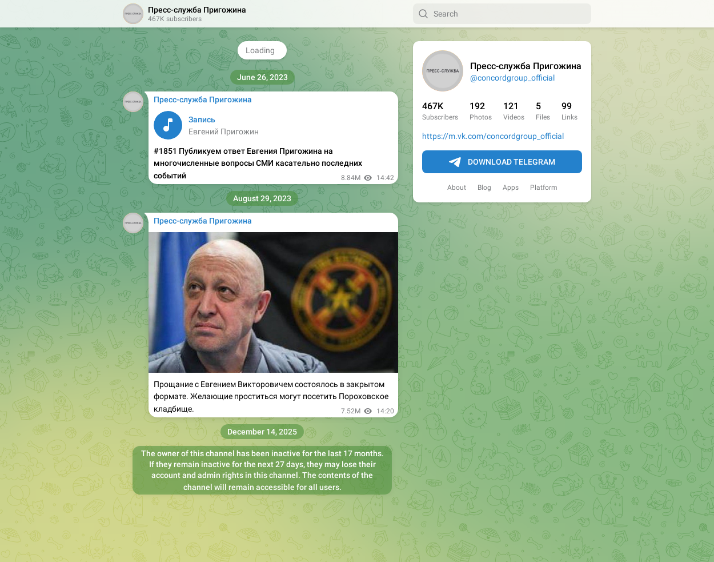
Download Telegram (502, 162)
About (456, 188)
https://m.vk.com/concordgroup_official (493, 136)
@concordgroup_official (512, 77)
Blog (484, 188)
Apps (511, 188)
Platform (543, 188)
